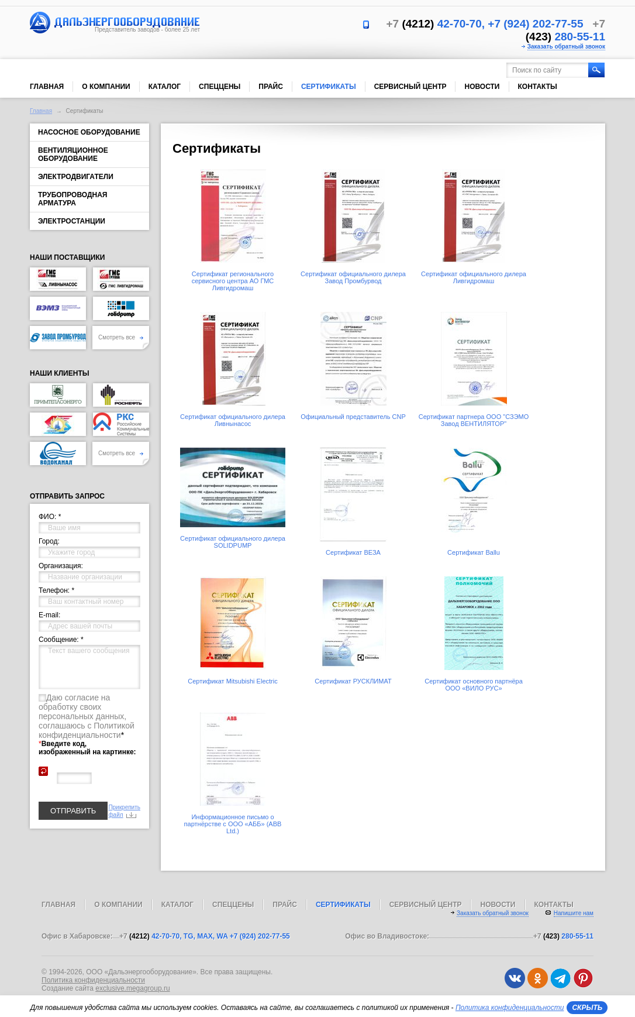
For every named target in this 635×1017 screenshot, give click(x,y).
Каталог (165, 87)
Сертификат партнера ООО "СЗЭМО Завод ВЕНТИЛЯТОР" (474, 420)
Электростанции (71, 221)
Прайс (270, 87)
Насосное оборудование (89, 132)
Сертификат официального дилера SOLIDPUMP (232, 542)
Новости (481, 87)
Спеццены (219, 87)
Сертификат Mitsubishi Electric (232, 681)
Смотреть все (120, 337)
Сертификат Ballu (473, 552)
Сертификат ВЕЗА (353, 552)
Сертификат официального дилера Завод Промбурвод (353, 277)
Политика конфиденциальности (93, 980)
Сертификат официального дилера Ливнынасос (232, 420)
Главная (47, 87)
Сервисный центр (410, 87)
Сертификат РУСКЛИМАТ (353, 681)
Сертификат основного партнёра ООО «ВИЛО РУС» (474, 685)
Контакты (537, 87)
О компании (106, 87)
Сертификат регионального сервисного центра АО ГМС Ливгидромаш (233, 280)
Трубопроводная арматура (72, 199)
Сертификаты (328, 87)
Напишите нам (573, 913)
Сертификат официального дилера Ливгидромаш (473, 277)
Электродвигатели (75, 177)
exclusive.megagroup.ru (132, 988)
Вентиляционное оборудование (73, 154)
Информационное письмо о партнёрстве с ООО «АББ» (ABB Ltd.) (233, 823)
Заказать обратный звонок (566, 46)
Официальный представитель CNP (353, 416)
